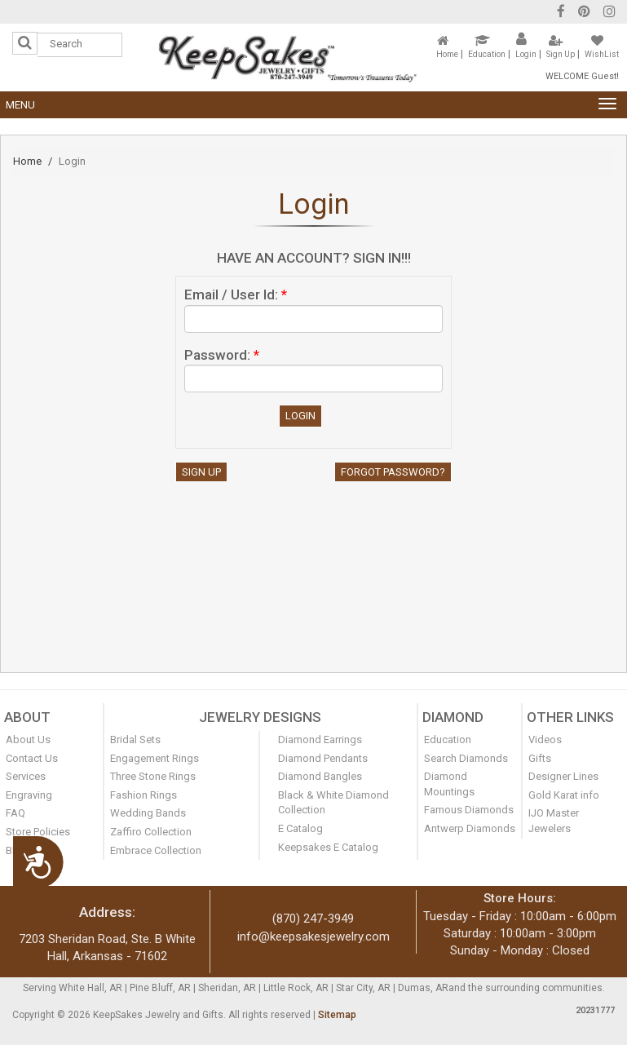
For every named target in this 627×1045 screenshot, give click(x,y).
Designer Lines (563, 776)
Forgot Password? (393, 472)
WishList (602, 54)
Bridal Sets (135, 739)
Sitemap (337, 1015)
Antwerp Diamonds (469, 828)
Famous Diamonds (469, 810)
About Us (28, 739)
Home (447, 54)
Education (487, 54)
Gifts (539, 758)
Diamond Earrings (320, 739)
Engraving (29, 795)
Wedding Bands (148, 813)
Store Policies (38, 832)
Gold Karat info (563, 795)
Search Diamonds (466, 758)
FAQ (15, 813)
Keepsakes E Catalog (328, 847)
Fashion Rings (143, 795)
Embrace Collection (155, 850)
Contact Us (32, 758)
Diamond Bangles (320, 776)
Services (26, 776)
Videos (545, 739)
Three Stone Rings (153, 776)
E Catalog (300, 828)
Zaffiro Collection (151, 832)
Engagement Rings (154, 758)
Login (525, 54)
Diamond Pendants (323, 758)
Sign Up (560, 54)
